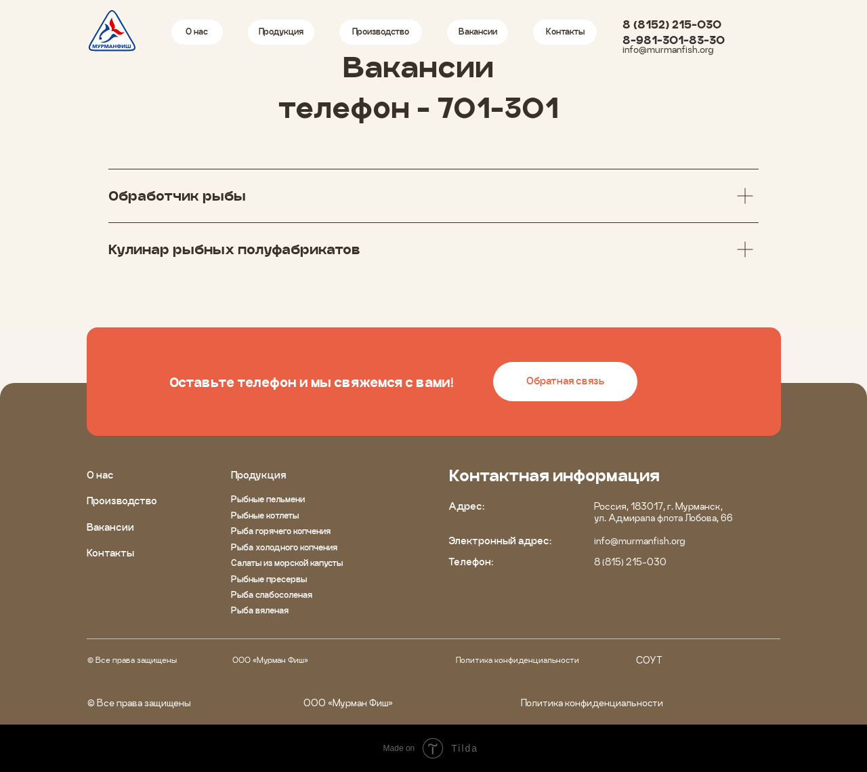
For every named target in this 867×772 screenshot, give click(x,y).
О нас (100, 475)
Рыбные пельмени (268, 499)
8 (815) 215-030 (630, 561)
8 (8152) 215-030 (671, 24)
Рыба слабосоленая (271, 594)
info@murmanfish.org (667, 49)
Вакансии (110, 527)
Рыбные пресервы (269, 579)
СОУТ (649, 660)
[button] (565, 382)
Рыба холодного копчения (284, 547)
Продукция (258, 475)
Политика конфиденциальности (517, 659)
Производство (122, 500)
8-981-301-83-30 (673, 40)
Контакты (110, 553)
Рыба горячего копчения (281, 531)
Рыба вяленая (260, 610)
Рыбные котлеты (265, 515)
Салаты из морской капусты (287, 562)
